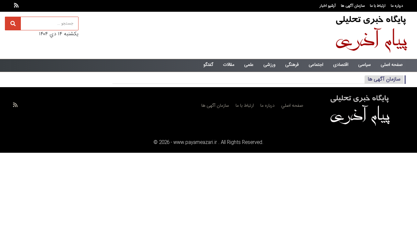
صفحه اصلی (391, 65)
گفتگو (208, 65)
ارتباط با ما (377, 6)
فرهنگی (292, 65)
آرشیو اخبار (328, 6)
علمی (248, 65)
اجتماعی (316, 65)
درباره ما (397, 6)
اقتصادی (340, 65)
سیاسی (364, 65)
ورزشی (269, 65)
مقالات (228, 65)
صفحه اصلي (292, 106)
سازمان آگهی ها (353, 6)
